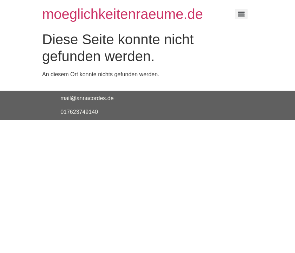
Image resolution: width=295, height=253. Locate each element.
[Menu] (241, 14)
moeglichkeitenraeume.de (122, 14)
